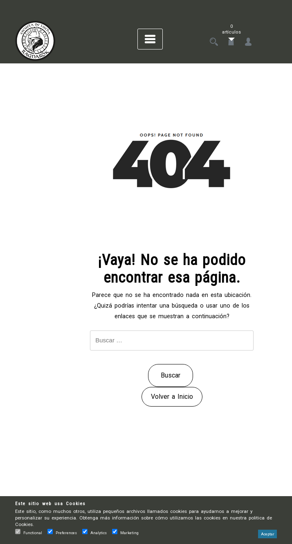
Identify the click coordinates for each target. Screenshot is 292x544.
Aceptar (267, 534)
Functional (32, 533)
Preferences (66, 533)
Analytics (98, 533)
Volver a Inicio (172, 396)
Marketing (129, 533)
